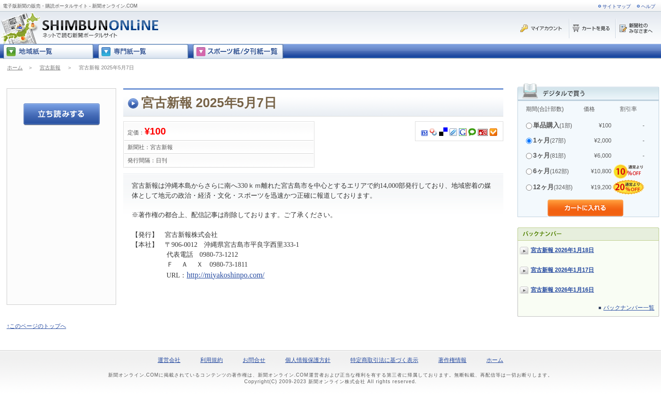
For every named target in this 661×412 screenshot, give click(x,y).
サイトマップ (616, 6)
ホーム (15, 67)
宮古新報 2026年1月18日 (562, 250)
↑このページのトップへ (36, 326)
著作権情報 (452, 360)
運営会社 (169, 360)
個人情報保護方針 (307, 360)
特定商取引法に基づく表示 (384, 360)
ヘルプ (648, 6)
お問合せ (254, 360)
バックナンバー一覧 (628, 307)
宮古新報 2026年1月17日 (562, 270)
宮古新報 (50, 67)
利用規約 (211, 360)
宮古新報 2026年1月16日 (562, 289)
